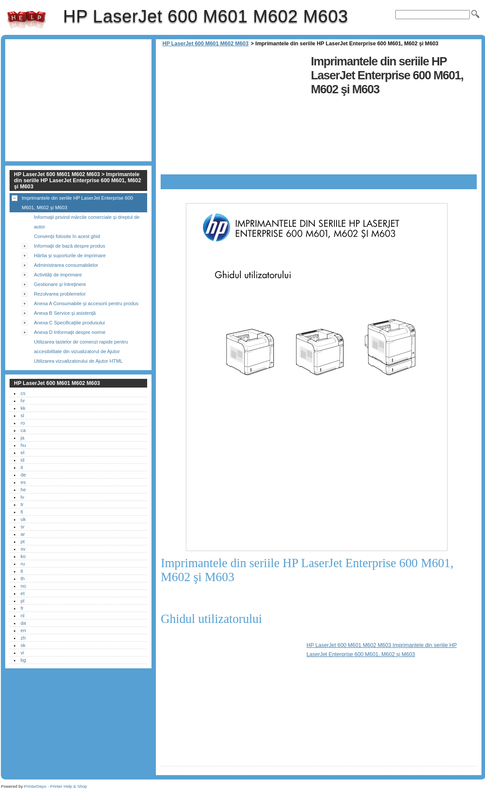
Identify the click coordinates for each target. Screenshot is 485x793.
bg (23, 660)
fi (21, 511)
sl (22, 415)
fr (22, 608)
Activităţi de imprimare (58, 274)
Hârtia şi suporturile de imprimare (70, 255)
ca (23, 430)
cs (22, 393)
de (23, 474)
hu (23, 445)
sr (22, 526)
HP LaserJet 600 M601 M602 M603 (26, 19)
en (23, 630)
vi (22, 652)
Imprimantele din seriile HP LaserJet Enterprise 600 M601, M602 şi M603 (77, 202)
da (23, 623)
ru (22, 563)
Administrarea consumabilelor (66, 265)
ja (22, 437)
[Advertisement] (233, 113)
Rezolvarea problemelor (60, 293)
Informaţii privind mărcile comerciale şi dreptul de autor (87, 221)
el (22, 452)
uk (23, 519)
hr (22, 400)
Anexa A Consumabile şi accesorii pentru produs (86, 303)
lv (22, 497)
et (22, 593)
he (23, 489)
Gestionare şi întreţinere (60, 284)
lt (21, 571)
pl (22, 600)
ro (22, 422)
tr (22, 504)
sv (22, 548)
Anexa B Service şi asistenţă (65, 313)
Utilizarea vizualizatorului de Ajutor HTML (78, 361)
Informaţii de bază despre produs (69, 245)
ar (22, 534)
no (23, 586)
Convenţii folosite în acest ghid (67, 236)
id (22, 460)
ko (23, 556)
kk (22, 408)
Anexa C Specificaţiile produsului (69, 322)
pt (22, 541)
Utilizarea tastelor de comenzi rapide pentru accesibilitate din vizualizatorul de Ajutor (81, 346)
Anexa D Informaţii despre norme (69, 332)
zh (23, 637)
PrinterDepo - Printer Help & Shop (55, 786)
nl (22, 615)
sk (22, 645)
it (21, 467)
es (23, 482)
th (22, 578)
